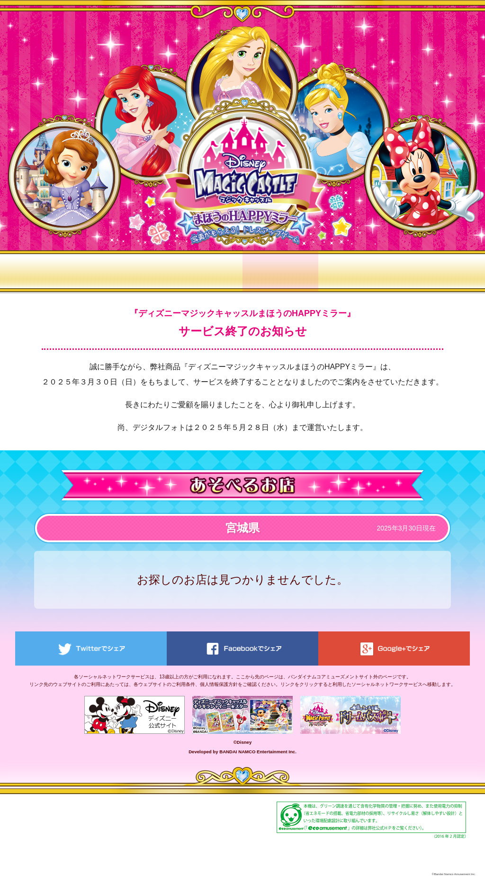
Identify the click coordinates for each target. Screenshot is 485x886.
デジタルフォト (356, 271)
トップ (53, 271)
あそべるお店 (280, 271)
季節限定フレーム (432, 271)
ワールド (204, 271)
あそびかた (129, 271)
